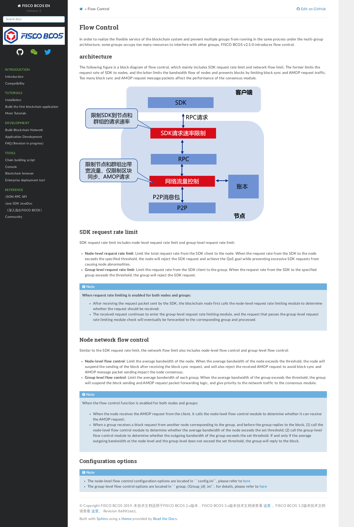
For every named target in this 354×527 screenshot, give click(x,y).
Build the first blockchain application (31, 106)
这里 (267, 506)
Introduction (14, 76)
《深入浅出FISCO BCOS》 (24, 210)
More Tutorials (15, 113)
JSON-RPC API (16, 196)
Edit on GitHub (313, 9)
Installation (13, 100)
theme (126, 519)
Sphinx (102, 519)
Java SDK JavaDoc (19, 203)
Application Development (23, 137)
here (246, 481)
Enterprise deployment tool (25, 180)
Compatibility (14, 83)
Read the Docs (165, 519)
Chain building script (20, 160)
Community (13, 217)
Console (11, 167)
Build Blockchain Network (24, 130)
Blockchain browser (19, 173)
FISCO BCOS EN (35, 5)
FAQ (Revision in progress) (24, 143)
